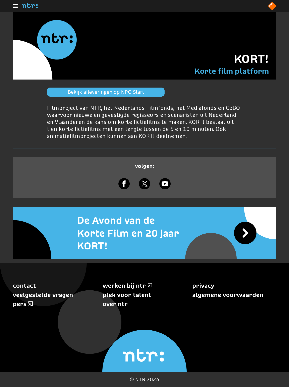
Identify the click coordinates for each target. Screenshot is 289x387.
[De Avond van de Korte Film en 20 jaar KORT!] (144, 233)
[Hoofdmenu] (15, 6)
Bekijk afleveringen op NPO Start (106, 91)
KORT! (251, 59)
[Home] (30, 7)
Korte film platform (231, 71)
